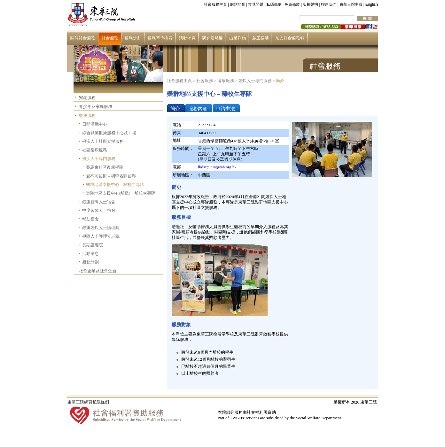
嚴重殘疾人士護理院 (101, 227)
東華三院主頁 (351, 4)
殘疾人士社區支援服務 (103, 141)
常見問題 (255, 4)
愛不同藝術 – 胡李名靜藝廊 (111, 175)
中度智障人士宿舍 (98, 210)
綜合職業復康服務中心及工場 (109, 132)
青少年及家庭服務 (95, 106)
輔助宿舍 (90, 219)
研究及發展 (212, 38)
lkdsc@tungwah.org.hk (217, 167)
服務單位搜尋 (160, 38)
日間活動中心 (94, 124)
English (371, 4)
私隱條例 (274, 4)
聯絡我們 (328, 4)
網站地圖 (237, 4)
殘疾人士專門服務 (98, 158)
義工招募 (260, 38)
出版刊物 (237, 38)
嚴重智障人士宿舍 (98, 201)
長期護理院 (92, 245)
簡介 (280, 80)
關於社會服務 (82, 38)
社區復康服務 (94, 150)
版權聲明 (310, 4)
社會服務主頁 (215, 4)
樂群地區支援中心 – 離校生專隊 (115, 184)
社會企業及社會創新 (97, 270)
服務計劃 (133, 38)
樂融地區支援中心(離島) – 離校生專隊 (120, 193)
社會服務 (110, 38)
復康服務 (87, 115)
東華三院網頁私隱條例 (88, 402)
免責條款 (292, 4)
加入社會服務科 (289, 38)
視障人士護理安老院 (101, 236)
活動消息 (187, 38)
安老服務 (87, 97)
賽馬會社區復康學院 (104, 167)
